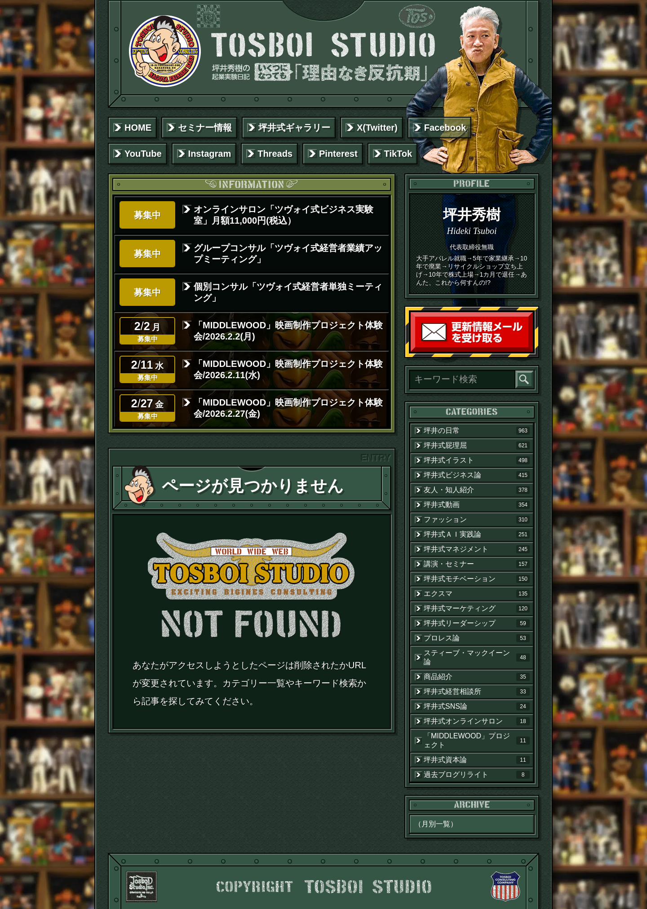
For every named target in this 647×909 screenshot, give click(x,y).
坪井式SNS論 (477, 706)
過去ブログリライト (477, 775)
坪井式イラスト (477, 460)
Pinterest (338, 154)
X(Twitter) (377, 127)
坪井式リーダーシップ (477, 623)
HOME (137, 127)
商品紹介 (477, 677)
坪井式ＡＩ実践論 (477, 534)
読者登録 (530, 350)
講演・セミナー (477, 564)
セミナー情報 (205, 127)
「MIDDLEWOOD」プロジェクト (477, 740)
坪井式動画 (477, 505)
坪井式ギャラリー (294, 127)
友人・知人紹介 (477, 490)
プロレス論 (477, 638)
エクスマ (477, 594)
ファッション (477, 520)
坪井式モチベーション (477, 579)
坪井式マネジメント (477, 549)
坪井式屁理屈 (477, 445)
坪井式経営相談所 (477, 692)
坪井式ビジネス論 (477, 475)
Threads (274, 154)
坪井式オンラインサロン (477, 721)
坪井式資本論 (477, 760)
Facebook (445, 127)
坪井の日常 (477, 431)
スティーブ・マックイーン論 (477, 657)
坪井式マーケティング (477, 609)
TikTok (398, 154)
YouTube (143, 154)
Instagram (209, 154)
